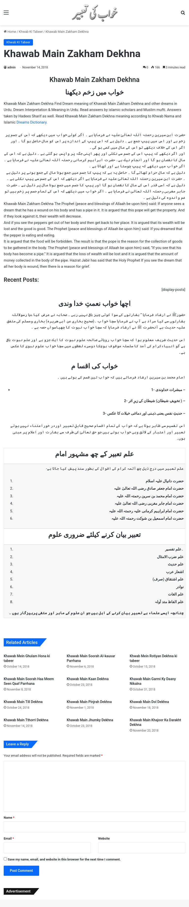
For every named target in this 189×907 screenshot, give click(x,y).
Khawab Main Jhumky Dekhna (90, 720)
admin (11, 67)
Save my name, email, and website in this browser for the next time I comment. (64, 859)
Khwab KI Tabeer (31, 31)
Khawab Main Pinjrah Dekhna (89, 702)
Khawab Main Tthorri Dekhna (26, 720)
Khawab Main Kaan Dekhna (88, 679)
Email (9, 838)
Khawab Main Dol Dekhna (149, 702)
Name (9, 817)
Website (104, 838)
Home (10, 31)
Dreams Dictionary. (31, 122)
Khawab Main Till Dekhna (23, 702)
